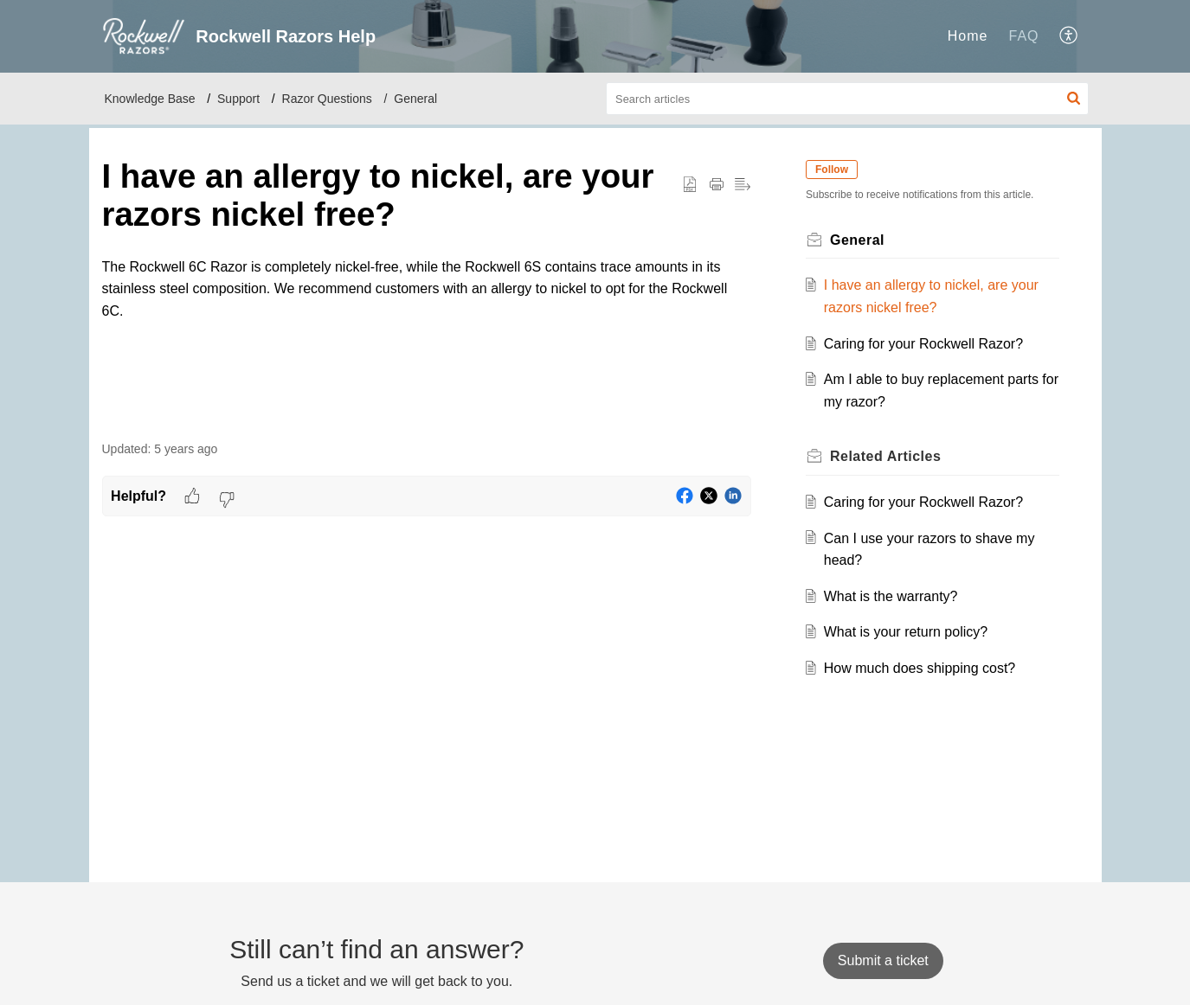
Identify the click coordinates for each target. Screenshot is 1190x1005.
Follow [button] (832, 169)
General (415, 99)
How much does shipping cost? (919, 668)
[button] (1069, 36)
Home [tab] (968, 36)
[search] (847, 98)
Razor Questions (327, 99)
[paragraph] (426, 289)
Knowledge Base (150, 99)
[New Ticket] (883, 960)
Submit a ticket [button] (883, 960)
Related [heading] (886, 456)
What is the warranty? (891, 596)
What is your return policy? (905, 631)
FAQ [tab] (1023, 36)
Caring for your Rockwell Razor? (923, 343)
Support (238, 99)
